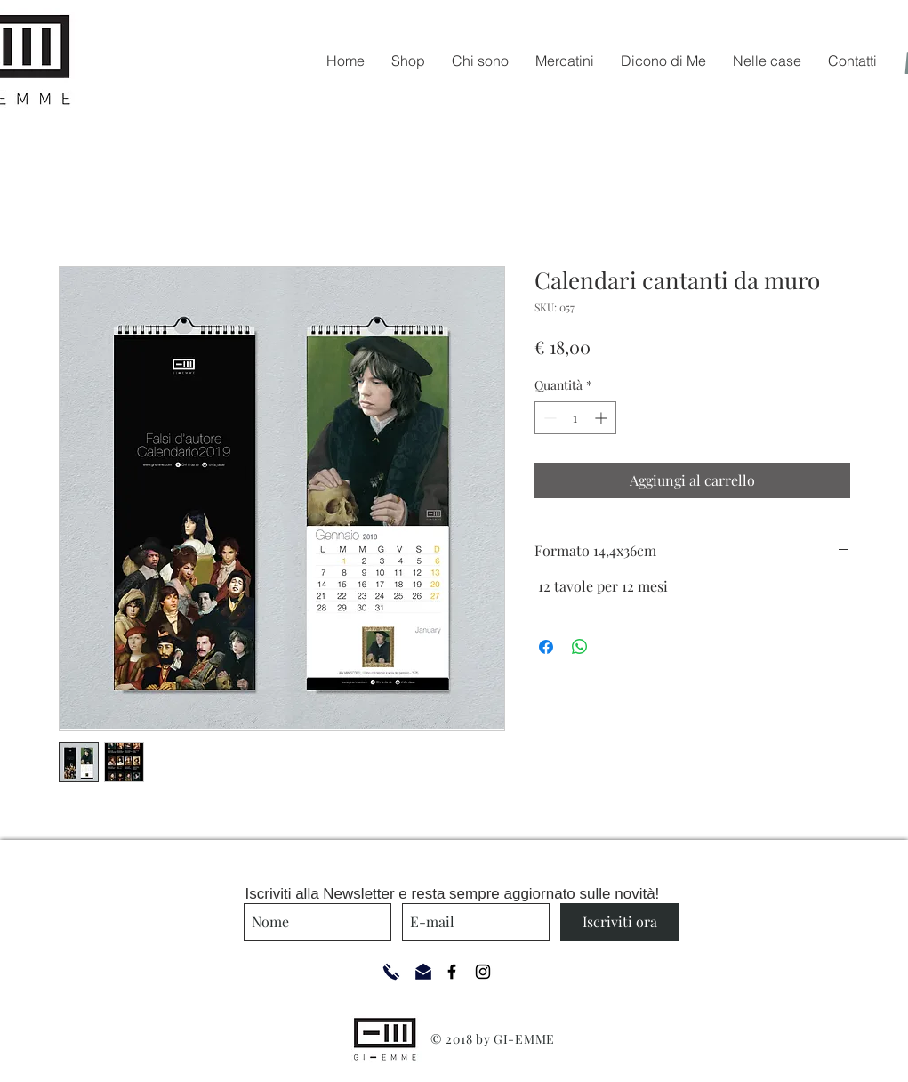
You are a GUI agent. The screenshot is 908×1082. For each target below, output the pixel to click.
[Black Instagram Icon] (483, 971)
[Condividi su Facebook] (546, 647)
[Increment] (602, 417)
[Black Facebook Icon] (452, 971)
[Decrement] (548, 417)
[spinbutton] (575, 417)
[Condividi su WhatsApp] (580, 647)
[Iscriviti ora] (619, 922)
